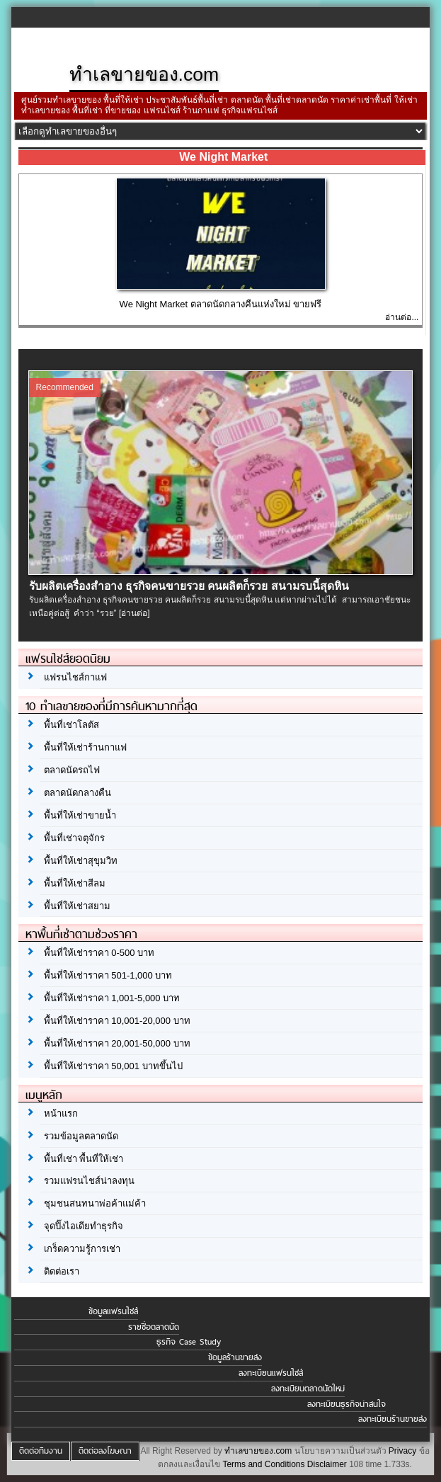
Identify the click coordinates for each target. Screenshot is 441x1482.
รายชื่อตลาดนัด (153, 1327)
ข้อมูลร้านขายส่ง (235, 1357)
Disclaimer (327, 1464)
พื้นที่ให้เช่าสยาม (77, 906)
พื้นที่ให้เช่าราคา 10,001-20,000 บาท (117, 1020)
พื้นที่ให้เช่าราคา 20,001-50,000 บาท (117, 1043)
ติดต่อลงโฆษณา (105, 1451)
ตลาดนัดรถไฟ (72, 770)
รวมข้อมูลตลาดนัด (81, 1136)
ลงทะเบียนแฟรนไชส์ (271, 1373)
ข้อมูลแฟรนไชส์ (113, 1311)
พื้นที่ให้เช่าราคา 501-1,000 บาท (108, 975)
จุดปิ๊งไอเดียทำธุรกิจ (83, 1226)
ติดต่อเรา (61, 1271)
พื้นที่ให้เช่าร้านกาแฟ (85, 747)
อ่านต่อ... (401, 317)
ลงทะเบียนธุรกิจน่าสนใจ (346, 1404)
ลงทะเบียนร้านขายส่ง (392, 1419)
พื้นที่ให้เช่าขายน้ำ (80, 815)
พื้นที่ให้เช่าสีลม (74, 883)
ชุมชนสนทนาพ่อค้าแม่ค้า (95, 1203)
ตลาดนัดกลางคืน (77, 792)
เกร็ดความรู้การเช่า (82, 1248)
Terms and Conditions (263, 1464)
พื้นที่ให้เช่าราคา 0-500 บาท (99, 952)
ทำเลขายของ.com (258, 1451)
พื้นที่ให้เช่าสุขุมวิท (81, 860)
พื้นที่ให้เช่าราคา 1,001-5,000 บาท (112, 998)
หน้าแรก (61, 1113)
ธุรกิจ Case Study (188, 1342)
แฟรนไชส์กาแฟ (75, 677)
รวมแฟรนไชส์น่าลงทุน (89, 1180)
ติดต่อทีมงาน (40, 1451)
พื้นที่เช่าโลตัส (71, 724)
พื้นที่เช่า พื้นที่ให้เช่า (84, 1158)
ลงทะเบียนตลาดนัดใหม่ (308, 1388)
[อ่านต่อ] (134, 613)
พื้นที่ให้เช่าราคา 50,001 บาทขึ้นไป (113, 1066)
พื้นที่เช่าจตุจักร (74, 838)
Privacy (402, 1451)
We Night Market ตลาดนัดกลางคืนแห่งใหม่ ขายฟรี (221, 304)
